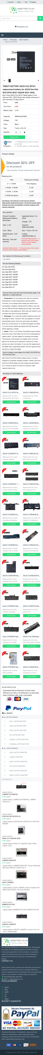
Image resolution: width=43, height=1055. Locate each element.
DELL (5, 990)
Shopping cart (21, 27)
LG (4, 994)
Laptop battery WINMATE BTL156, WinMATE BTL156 (21, 910)
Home (5, 40)
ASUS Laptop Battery (15, 730)
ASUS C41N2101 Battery (32, 484)
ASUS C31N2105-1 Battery (13, 484)
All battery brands (10, 717)
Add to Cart (14, 137)
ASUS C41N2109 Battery (12, 423)
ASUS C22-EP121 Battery (13, 392)
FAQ (26, 2)
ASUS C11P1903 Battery (12, 667)
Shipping (33, 2)
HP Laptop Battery (14, 735)
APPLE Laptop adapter (15, 775)
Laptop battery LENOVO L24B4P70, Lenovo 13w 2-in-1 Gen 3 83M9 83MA (21, 931)
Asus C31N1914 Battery (12, 606)
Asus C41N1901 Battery (12, 637)
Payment (11, 2)
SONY (5, 999)
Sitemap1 (6, 977)
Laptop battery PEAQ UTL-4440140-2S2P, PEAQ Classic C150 (19, 845)
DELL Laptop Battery (14, 721)
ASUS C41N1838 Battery (33, 514)
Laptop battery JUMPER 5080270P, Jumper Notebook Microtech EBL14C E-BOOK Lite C (21, 867)
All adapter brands (10, 748)
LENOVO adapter (13, 757)
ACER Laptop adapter (15, 771)
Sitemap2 (12, 977)
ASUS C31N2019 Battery (33, 667)
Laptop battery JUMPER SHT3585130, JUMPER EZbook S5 (19, 801)
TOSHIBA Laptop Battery (16, 744)
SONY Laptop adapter (15, 761)
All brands (13, 40)
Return (19, 2)
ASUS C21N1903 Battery (12, 514)
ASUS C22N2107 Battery (12, 454)
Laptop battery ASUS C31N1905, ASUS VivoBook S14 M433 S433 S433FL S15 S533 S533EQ (21, 889)
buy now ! (37, 170)
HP (4, 997)
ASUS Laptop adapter (15, 752)
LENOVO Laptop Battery (16, 739)
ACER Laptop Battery (15, 726)
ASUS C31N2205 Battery (33, 392)
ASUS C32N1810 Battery (12, 545)
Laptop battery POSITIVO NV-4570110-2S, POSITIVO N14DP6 (21, 823)
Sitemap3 (19, 977)
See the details (11, 402)
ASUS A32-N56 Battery (32, 637)
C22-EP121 (6, 259)
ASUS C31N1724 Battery (33, 606)
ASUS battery (24, 40)
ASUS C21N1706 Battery (12, 576)
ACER (5, 992)
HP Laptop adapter (14, 766)
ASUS (5, 987)
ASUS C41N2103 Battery (33, 454)
